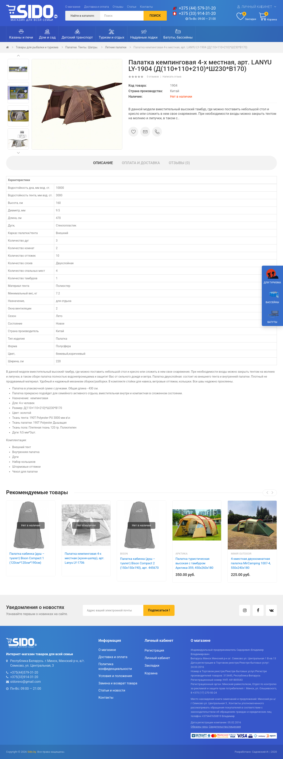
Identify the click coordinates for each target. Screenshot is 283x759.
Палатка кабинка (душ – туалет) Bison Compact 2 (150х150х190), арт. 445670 (139, 563)
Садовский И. (260, 751)
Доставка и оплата (96, 6)
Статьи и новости (111, 690)
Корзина (151, 673)
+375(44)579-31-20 (24, 672)
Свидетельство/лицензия (225, 726)
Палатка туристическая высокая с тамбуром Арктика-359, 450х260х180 (194, 563)
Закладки (152, 665)
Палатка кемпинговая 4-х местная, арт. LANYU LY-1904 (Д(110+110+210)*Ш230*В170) (190, 47)
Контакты (146, 6)
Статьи (131, 6)
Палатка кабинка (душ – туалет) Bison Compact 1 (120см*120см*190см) (26, 558)
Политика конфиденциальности (115, 666)
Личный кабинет (256, 7)
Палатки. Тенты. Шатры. (81, 47)
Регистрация (154, 650)
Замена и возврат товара (117, 683)
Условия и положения (115, 676)
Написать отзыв (172, 76)
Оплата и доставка (141, 163)
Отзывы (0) (179, 163)
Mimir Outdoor (241, 553)
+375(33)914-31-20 (24, 677)
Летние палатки (115, 47)
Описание (103, 163)
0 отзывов (153, 76)
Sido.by (32, 751)
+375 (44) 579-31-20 (197, 8)
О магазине (72, 6)
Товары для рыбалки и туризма (37, 47)
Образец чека (199, 726)
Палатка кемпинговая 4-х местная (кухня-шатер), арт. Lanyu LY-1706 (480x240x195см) (84, 560)
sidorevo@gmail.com (25, 682)
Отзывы (118, 6)
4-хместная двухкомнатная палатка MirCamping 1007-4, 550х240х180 (251, 563)
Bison (124, 553)
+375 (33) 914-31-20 (197, 13)
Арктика (182, 553)
